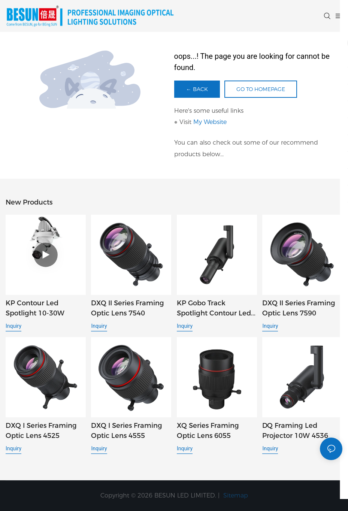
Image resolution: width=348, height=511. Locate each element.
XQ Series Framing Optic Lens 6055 (208, 430)
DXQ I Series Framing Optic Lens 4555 (126, 430)
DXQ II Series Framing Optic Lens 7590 (298, 308)
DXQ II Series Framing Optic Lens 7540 (127, 308)
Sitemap (234, 495)
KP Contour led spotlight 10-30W (35, 308)
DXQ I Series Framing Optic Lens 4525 (41, 430)
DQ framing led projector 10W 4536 (295, 430)
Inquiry (13, 326)
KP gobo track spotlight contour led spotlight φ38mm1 (214, 308)
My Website (210, 122)
